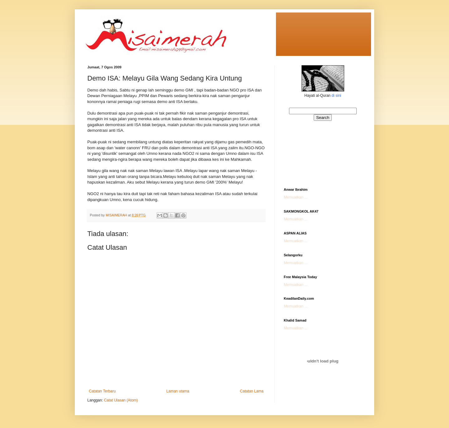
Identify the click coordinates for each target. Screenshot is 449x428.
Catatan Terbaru (102, 391)
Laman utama (178, 391)
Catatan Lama (251, 391)
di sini (336, 95)
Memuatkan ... (295, 197)
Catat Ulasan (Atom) (121, 400)
